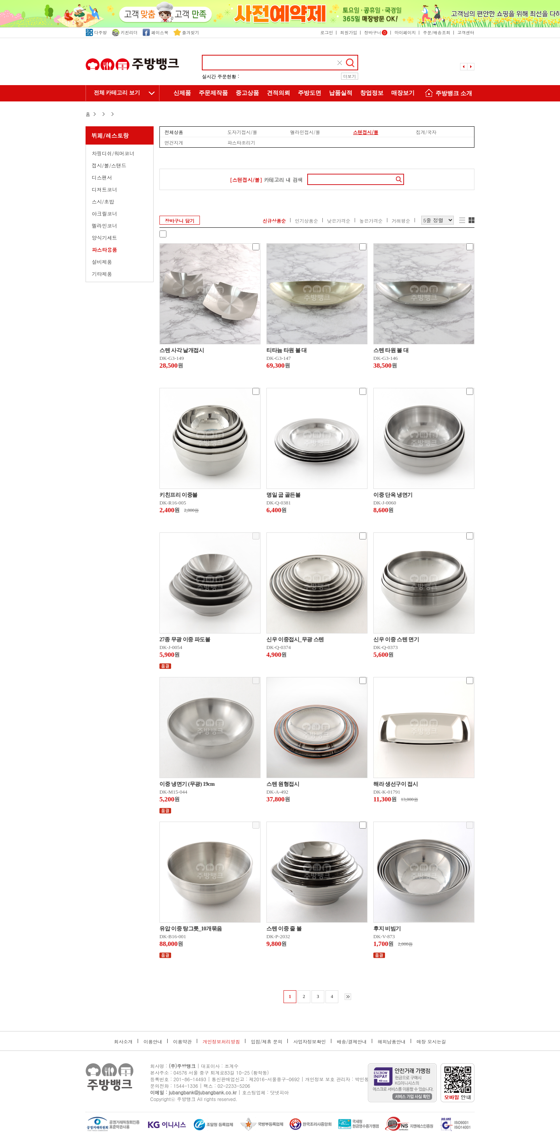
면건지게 (173, 142)
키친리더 (125, 32)
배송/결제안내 (352, 1041)
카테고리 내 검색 (266, 179)
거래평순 (401, 220)
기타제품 (102, 273)
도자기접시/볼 (242, 132)
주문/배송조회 (436, 32)
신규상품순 (274, 220)
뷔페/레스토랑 (110, 135)
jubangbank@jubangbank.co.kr (202, 1092)
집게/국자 (426, 132)
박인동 (362, 1079)
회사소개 (123, 1041)
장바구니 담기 (179, 220)
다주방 (96, 32)
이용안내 (153, 1041)
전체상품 (173, 132)
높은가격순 (371, 220)
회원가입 (348, 32)
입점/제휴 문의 (266, 1041)
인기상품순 (306, 220)
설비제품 (102, 261)
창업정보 (371, 93)
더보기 (349, 76)
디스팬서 (102, 177)
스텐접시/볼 (365, 132)
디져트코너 (104, 189)
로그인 (326, 32)
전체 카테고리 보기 (117, 93)
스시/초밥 (103, 201)
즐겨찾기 (186, 32)
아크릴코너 (104, 213)
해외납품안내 (392, 1041)
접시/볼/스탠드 (109, 165)
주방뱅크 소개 (447, 94)
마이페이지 (405, 32)
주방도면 (309, 93)
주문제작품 (213, 93)
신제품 (182, 93)
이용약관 (182, 1041)
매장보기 (403, 93)
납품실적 (340, 93)
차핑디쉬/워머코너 (113, 153)
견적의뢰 (278, 93)
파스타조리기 (242, 142)
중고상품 (247, 93)
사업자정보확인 (309, 1041)
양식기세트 (104, 237)
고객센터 (465, 32)
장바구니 (375, 32)
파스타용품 (104, 249)
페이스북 (155, 32)
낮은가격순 (338, 220)
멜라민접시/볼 (305, 132)
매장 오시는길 (431, 1041)
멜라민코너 (104, 225)
